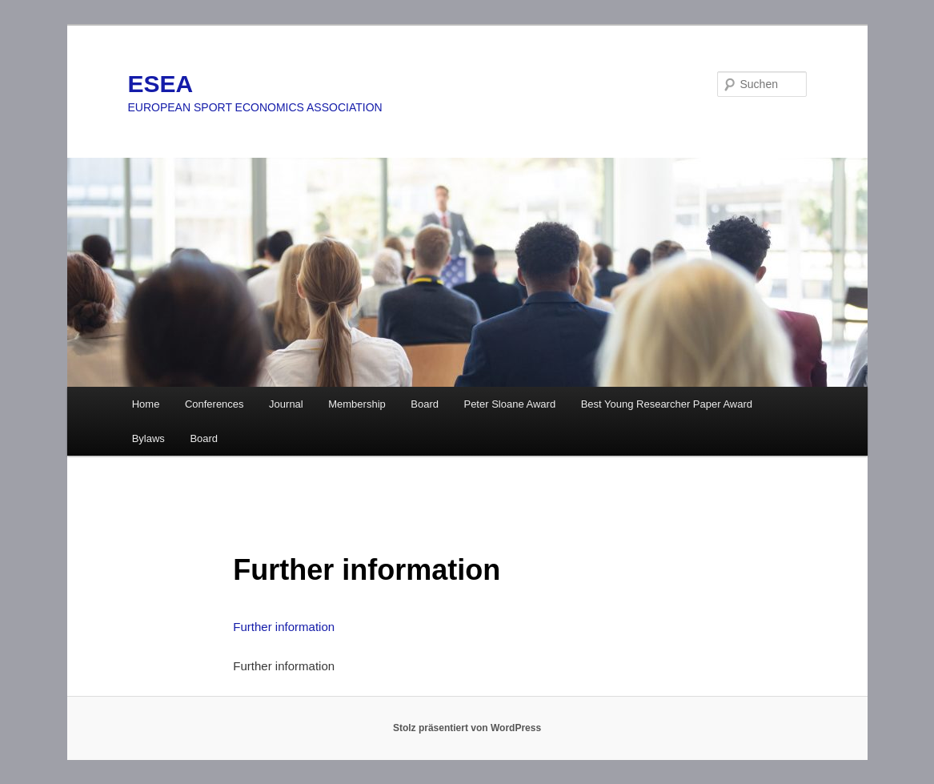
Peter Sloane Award (509, 404)
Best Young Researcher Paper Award (666, 404)
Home (146, 404)
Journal (286, 404)
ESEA (161, 83)
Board (425, 404)
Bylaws (148, 438)
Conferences (214, 404)
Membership (357, 404)
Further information (284, 626)
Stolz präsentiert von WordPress (467, 728)
